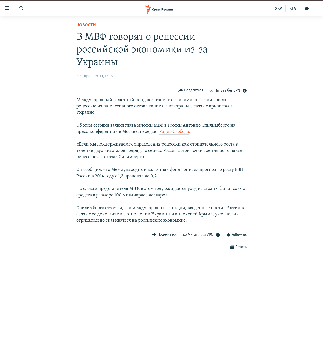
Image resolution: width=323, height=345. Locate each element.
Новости (86, 25)
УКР (278, 9)
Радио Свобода (174, 131)
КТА (292, 9)
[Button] (190, 90)
